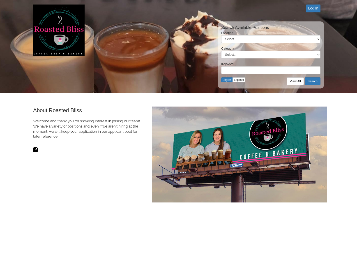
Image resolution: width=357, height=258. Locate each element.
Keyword (227, 64)
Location (227, 33)
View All (295, 81)
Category (227, 48)
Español (239, 79)
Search (313, 81)
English (227, 79)
